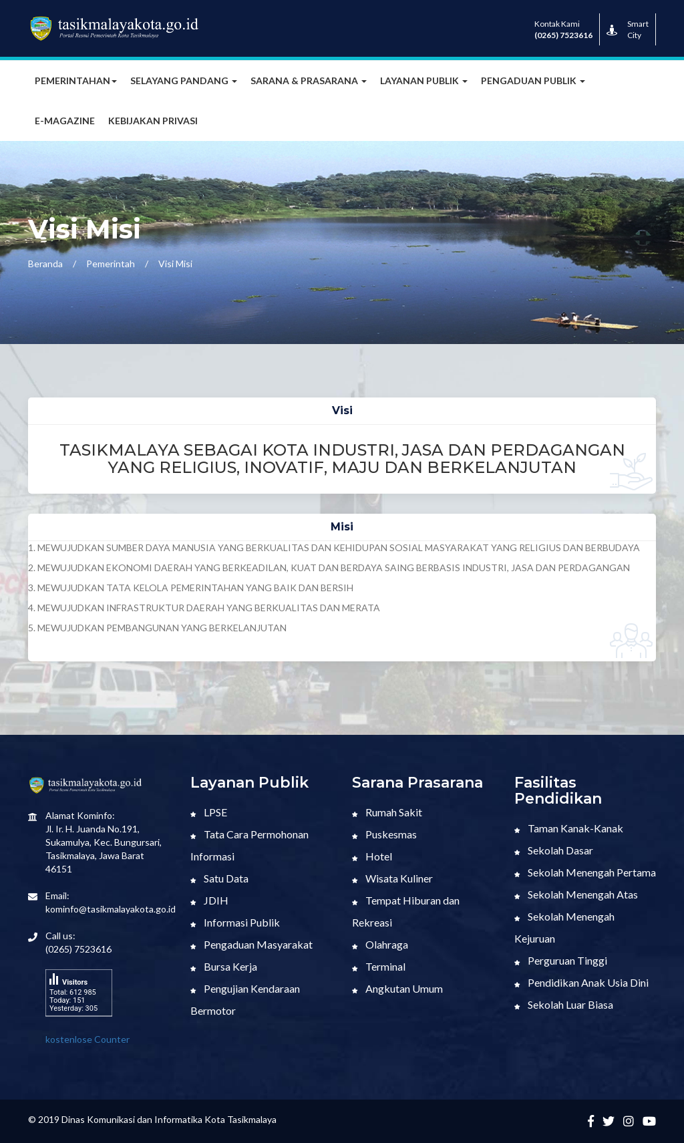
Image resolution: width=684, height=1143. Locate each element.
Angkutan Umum (397, 988)
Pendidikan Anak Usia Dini (581, 982)
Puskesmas (384, 834)
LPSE (208, 812)
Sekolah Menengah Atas (576, 894)
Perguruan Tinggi (560, 960)
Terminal (378, 966)
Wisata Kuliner (392, 878)
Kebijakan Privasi (153, 120)
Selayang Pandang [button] (183, 80)
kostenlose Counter (87, 1039)
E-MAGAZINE (65, 120)
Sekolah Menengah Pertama (585, 872)
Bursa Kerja (223, 966)
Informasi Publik (235, 922)
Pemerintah (110, 263)
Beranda (45, 263)
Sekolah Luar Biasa (563, 1004)
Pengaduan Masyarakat (251, 944)
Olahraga (380, 944)
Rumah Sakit (387, 812)
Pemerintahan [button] (76, 80)
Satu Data (219, 878)
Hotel (372, 856)
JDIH (209, 900)
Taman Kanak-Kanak (568, 828)
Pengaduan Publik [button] (533, 80)
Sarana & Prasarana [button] (308, 80)
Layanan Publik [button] (424, 80)
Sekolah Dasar (553, 850)
